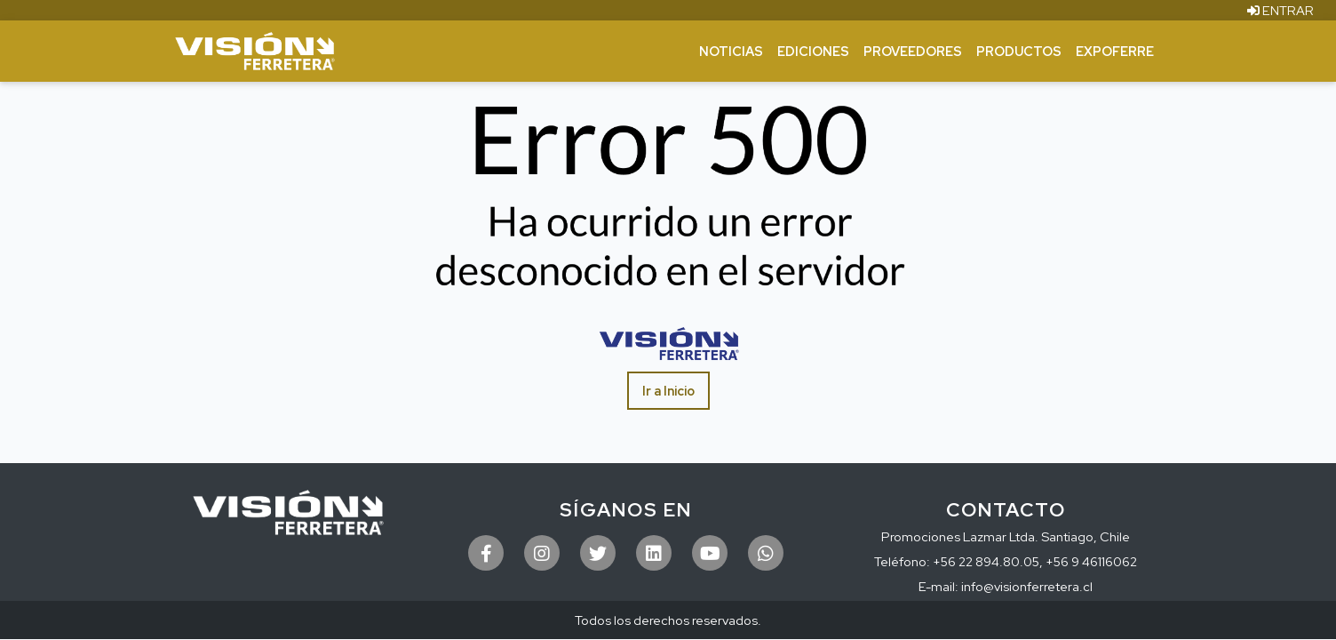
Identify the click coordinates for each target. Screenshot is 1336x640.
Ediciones (813, 51)
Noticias (731, 51)
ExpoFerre (1115, 51)
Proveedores (912, 51)
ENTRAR (1280, 10)
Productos (1019, 51)
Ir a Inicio (668, 390)
